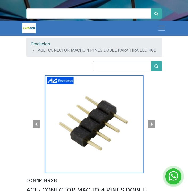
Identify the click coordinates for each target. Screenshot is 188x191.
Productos (40, 43)
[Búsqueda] (156, 13)
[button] (36, 124)
